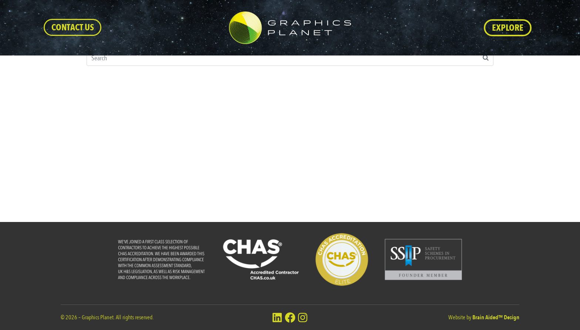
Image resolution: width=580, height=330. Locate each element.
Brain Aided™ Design (495, 317)
